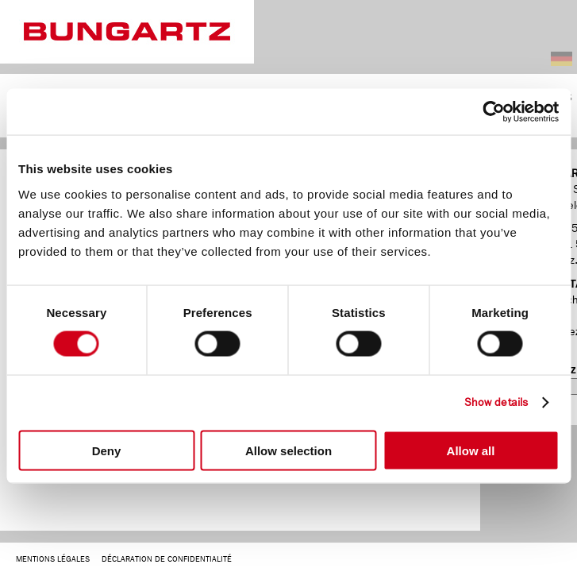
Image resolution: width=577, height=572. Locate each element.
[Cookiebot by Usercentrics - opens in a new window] (489, 112)
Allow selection (288, 450)
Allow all (471, 450)
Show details (496, 402)
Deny (106, 450)
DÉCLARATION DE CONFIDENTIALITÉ (167, 559)
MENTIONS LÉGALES (53, 559)
